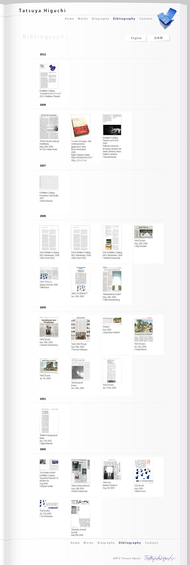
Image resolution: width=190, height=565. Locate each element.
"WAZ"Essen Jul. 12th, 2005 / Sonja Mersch (143, 345)
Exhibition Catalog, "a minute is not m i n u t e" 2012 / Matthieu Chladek (50, 92)
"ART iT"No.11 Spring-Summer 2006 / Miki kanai (49, 284)
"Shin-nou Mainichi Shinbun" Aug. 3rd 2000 (112, 484)
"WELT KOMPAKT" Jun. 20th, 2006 (80, 294)
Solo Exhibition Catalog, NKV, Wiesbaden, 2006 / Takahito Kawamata (112, 254)
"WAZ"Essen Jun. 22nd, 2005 (112, 385)
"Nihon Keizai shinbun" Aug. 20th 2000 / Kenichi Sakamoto (80, 487)
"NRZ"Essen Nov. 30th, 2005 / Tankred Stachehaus (49, 341)
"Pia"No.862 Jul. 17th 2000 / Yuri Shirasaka (49, 512)
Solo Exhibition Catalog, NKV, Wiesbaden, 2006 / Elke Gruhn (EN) (49, 254)
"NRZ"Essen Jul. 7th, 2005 (49, 376)
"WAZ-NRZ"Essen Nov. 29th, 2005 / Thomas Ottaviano (80, 346)
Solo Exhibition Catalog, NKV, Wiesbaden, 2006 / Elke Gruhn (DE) (81, 254)
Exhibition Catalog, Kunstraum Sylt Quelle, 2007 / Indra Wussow (49, 195)
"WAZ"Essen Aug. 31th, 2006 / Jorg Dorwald (143, 242)
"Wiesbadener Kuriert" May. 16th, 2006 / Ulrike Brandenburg (112, 296)
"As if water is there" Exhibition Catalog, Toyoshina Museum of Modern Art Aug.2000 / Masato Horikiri (49, 478)
